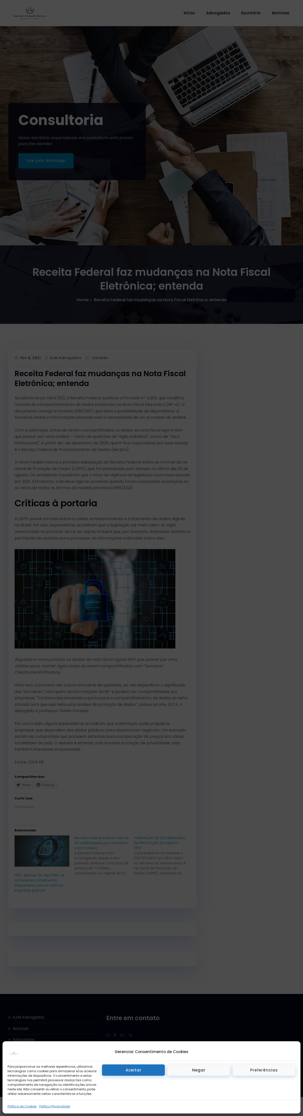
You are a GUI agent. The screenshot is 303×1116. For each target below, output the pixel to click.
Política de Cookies (22, 1106)
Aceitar (133, 1070)
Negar (199, 1070)
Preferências (264, 1070)
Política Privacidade (54, 1106)
